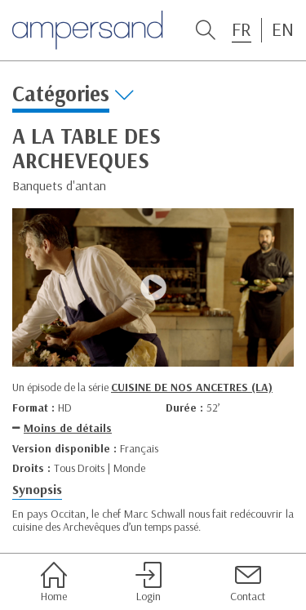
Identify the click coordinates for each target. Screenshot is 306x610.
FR (241, 29)
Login (148, 582)
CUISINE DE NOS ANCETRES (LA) (192, 387)
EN (283, 29)
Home (54, 582)
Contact (247, 582)
